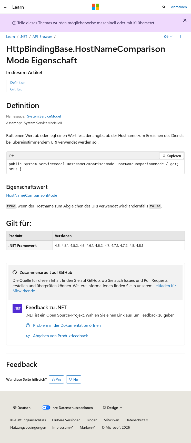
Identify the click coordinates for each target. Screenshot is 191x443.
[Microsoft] (95, 7)
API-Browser (42, 36)
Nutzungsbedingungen (28, 427)
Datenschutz (135, 419)
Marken (86, 427)
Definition (17, 82)
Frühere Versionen (66, 419)
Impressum (61, 427)
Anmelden (179, 6)
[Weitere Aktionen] (180, 36)
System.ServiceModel (44, 116)
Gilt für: (16, 89)
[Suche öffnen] (164, 6)
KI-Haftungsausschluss (28, 419)
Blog (90, 419)
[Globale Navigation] (5, 6)
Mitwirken (111, 419)
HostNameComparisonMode (31, 195)
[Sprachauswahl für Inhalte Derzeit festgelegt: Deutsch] (22, 407)
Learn (10, 36)
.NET (23, 36)
